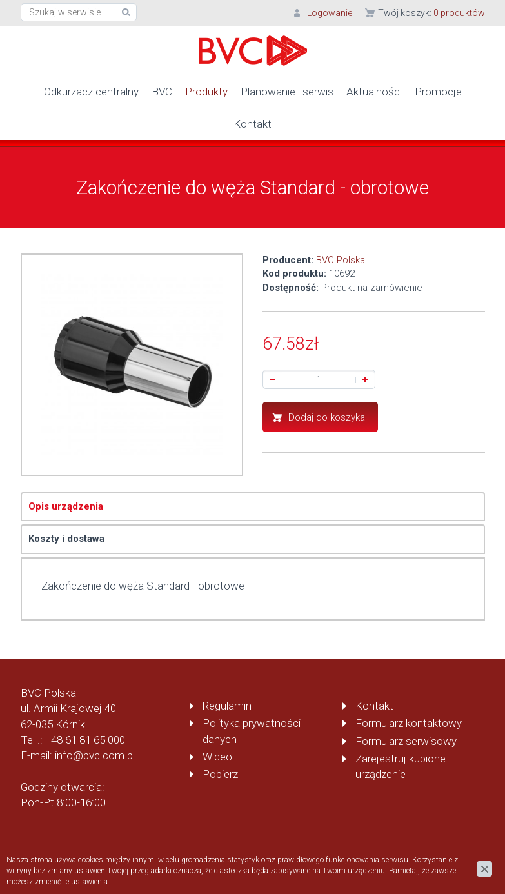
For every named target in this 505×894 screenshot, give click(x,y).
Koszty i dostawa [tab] (66, 538)
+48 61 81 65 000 (85, 739)
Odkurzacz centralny (91, 91)
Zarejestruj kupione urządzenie (400, 766)
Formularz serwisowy (406, 741)
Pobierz (220, 774)
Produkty (206, 91)
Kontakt (252, 123)
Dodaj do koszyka (326, 417)
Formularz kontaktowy (408, 723)
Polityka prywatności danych (252, 731)
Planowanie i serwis (287, 91)
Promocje (438, 91)
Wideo (217, 756)
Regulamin (227, 705)
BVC (162, 91)
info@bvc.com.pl (95, 755)
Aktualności (374, 91)
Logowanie (329, 13)
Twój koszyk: (431, 13)
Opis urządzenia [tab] (65, 506)
